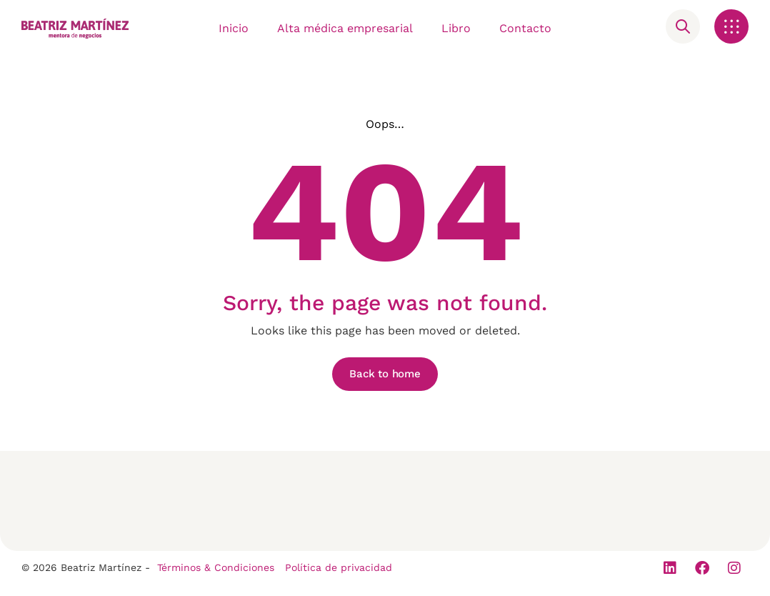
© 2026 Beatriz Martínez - (85, 567)
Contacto (525, 28)
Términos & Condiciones (215, 567)
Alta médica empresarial (345, 28)
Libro (456, 28)
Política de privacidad (338, 567)
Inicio (234, 28)
